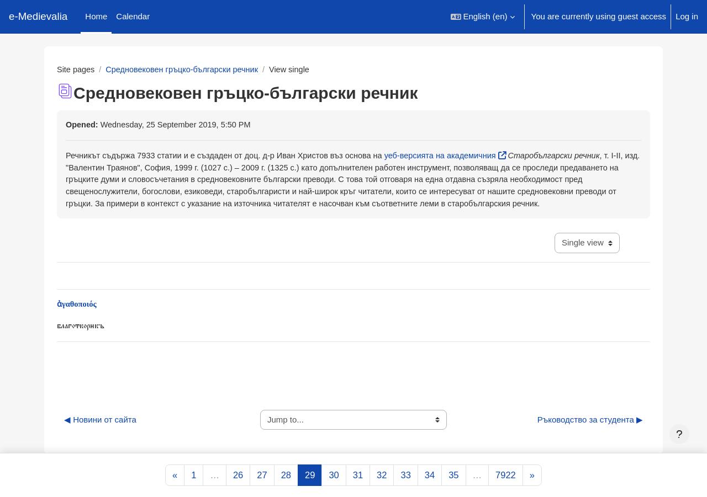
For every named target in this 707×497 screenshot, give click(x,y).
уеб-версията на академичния (454, 156)
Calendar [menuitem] (133, 16)
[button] (483, 17)
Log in (687, 16)
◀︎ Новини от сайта (100, 436)
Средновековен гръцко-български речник (186, 69)
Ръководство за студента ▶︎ (590, 436)
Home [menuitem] (96, 16)
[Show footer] (679, 434)
